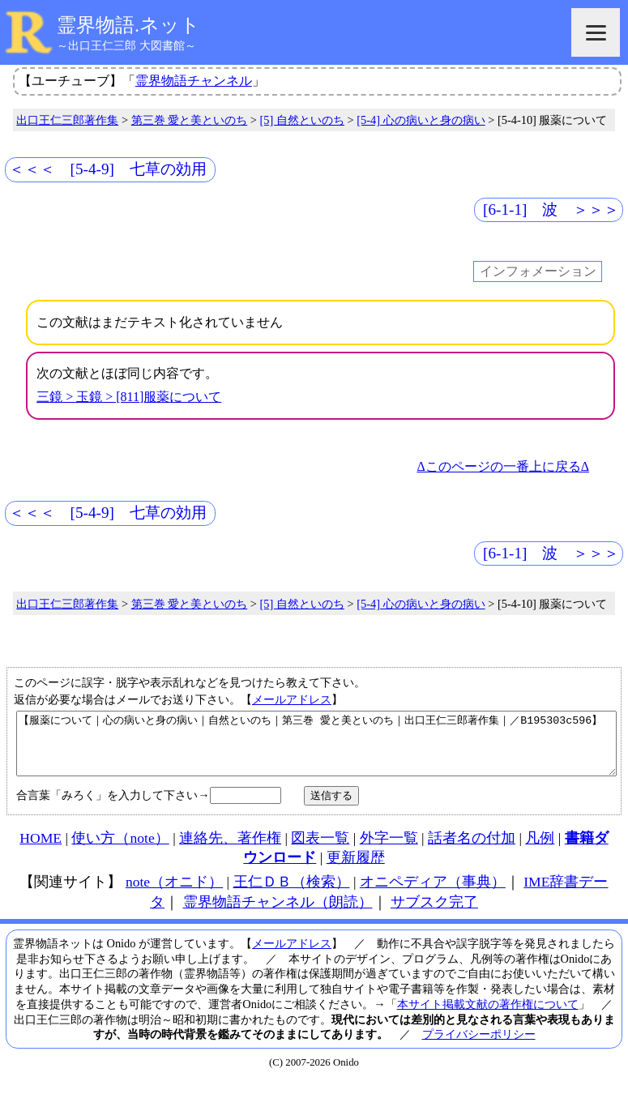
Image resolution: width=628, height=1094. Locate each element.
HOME (40, 850)
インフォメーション (538, 272)
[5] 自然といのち (302, 119)
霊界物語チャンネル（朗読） (278, 914)
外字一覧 (389, 850)
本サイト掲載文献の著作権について (488, 1016)
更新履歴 (356, 869)
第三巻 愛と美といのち (189, 119)
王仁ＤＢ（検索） (291, 894)
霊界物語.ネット (128, 25)
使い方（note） (120, 850)
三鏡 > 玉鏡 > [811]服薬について (128, 397)
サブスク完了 (434, 914)
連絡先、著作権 (230, 850)
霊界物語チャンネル (193, 81)
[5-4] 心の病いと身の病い (421, 119)
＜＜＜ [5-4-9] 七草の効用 (108, 168)
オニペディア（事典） (433, 894)
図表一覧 (320, 850)
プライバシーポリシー (479, 1046)
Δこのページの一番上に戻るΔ (503, 466)
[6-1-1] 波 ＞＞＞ (551, 209)
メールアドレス (291, 699)
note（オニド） (174, 894)
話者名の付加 (471, 850)
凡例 (539, 850)
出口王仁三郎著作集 (67, 119)
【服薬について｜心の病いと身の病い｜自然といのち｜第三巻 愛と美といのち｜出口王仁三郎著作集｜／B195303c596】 (316, 749)
